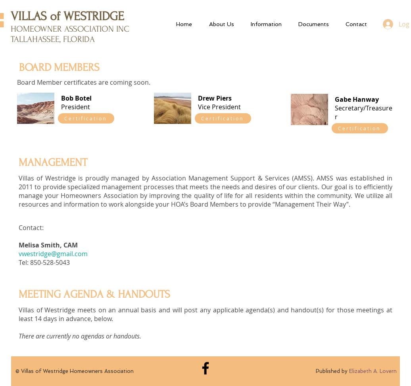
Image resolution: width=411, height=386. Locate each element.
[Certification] (86, 118)
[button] (266, 24)
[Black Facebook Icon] (205, 368)
